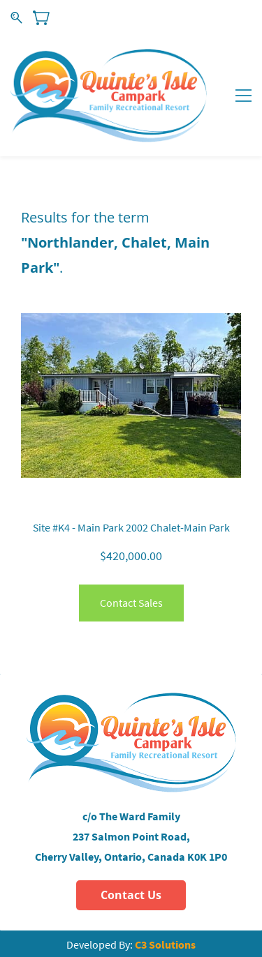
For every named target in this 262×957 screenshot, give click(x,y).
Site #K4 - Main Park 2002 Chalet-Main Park (131, 527)
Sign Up (237, 17)
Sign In (195, 17)
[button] (131, 895)
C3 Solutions (165, 944)
